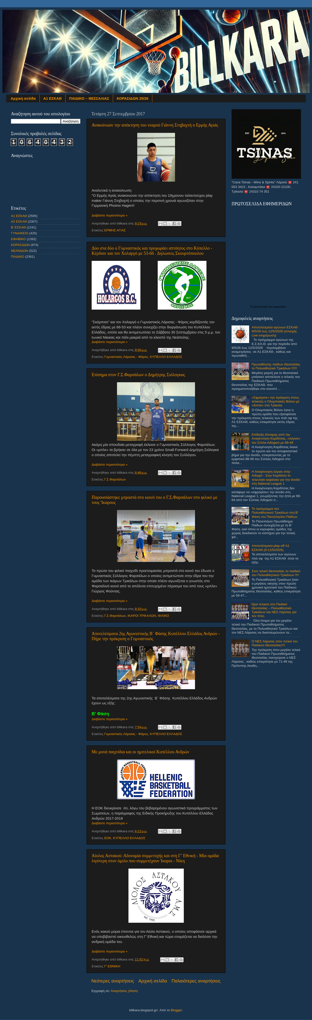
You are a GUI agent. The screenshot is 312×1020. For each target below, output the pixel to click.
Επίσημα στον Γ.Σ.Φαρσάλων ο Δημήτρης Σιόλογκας (138, 374)
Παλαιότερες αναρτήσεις (196, 980)
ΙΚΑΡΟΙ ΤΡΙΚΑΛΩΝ (141, 616)
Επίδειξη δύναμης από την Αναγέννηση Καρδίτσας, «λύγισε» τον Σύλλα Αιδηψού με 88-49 (276, 438)
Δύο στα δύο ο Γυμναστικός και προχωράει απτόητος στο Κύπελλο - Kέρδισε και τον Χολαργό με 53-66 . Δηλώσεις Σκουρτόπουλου (152, 251)
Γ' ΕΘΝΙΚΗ (112, 966)
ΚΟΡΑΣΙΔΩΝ (20, 245)
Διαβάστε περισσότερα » (109, 215)
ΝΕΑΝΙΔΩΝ (19, 251)
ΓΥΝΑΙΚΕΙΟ (19, 233)
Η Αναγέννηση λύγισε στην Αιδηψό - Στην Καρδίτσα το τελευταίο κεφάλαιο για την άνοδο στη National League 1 (276, 477)
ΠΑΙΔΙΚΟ (17, 256)
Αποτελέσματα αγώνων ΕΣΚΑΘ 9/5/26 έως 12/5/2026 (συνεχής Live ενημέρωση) (275, 331)
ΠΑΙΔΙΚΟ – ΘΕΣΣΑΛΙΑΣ (89, 98)
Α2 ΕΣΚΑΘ (19, 221)
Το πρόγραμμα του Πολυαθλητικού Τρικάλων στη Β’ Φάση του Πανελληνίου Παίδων (275, 512)
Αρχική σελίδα (23, 98)
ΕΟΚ (107, 838)
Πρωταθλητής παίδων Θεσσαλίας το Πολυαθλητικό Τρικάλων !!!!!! (276, 366)
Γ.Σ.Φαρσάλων (115, 479)
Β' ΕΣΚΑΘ (18, 227)
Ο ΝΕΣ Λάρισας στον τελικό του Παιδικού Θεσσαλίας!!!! (275, 643)
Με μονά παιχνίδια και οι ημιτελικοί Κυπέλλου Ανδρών (140, 751)
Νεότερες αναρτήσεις (112, 980)
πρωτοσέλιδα (261, 306)
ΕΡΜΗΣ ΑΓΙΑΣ (115, 230)
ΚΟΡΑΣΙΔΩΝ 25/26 (132, 98)
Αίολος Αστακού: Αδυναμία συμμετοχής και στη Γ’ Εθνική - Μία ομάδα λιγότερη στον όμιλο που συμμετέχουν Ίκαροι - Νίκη (155, 858)
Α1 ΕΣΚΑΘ (52, 98)
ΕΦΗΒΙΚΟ (18, 239)
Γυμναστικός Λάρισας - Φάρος (126, 357)
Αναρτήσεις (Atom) (124, 991)
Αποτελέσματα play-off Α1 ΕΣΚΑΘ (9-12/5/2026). (270, 547)
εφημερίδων (279, 306)
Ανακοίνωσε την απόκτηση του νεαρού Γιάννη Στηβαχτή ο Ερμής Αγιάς (155, 125)
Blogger (176, 1010)
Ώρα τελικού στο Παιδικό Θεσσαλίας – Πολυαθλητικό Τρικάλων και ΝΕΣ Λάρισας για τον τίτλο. (274, 610)
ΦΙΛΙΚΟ (163, 616)
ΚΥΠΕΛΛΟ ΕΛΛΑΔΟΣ (166, 357)
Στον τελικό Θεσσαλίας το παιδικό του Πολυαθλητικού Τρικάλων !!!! (276, 573)
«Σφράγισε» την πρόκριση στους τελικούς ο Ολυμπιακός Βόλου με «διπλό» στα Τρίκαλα (275, 401)
